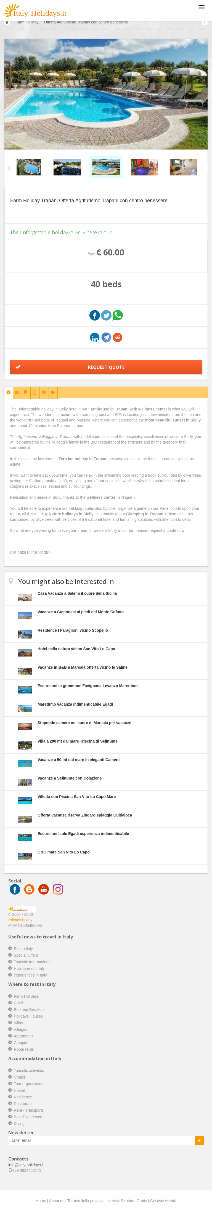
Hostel (19, 1090)
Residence (23, 1097)
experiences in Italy (30, 975)
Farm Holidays (26, 996)
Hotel (18, 1003)
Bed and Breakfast (30, 1009)
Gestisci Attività (163, 1201)
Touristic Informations (32, 962)
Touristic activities (29, 1070)
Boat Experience (28, 1117)
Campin (20, 1042)
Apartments (24, 1036)
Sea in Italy (23, 948)
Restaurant (23, 1103)
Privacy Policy (20, 920)
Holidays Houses (28, 1016)
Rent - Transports (29, 1110)
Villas (18, 1023)
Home (41, 1201)
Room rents (24, 1049)
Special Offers (26, 955)
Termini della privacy (84, 1201)
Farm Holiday (26, 22)
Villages (20, 1029)
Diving (19, 1123)
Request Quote (106, 367)
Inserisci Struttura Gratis (126, 1201)
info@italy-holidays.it (26, 1165)
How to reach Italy (29, 968)
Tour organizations (29, 1084)
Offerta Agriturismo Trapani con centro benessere (86, 22)
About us (56, 1201)
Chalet (19, 1077)
